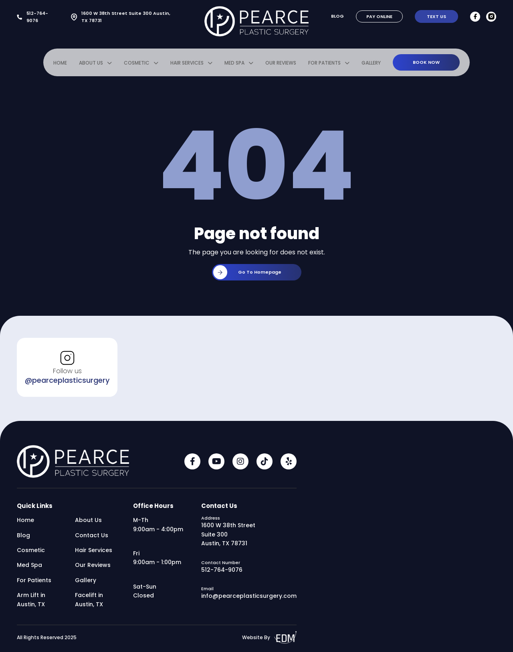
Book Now (426, 62)
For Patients (324, 62)
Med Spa (234, 62)
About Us (91, 62)
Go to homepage (247, 272)
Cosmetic (136, 62)
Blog (337, 16)
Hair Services (187, 62)
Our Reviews (280, 62)
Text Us (436, 16)
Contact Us (91, 535)
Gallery (371, 62)
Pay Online (379, 16)
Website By (269, 637)
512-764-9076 (32, 17)
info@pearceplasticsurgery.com (249, 596)
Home (60, 62)
